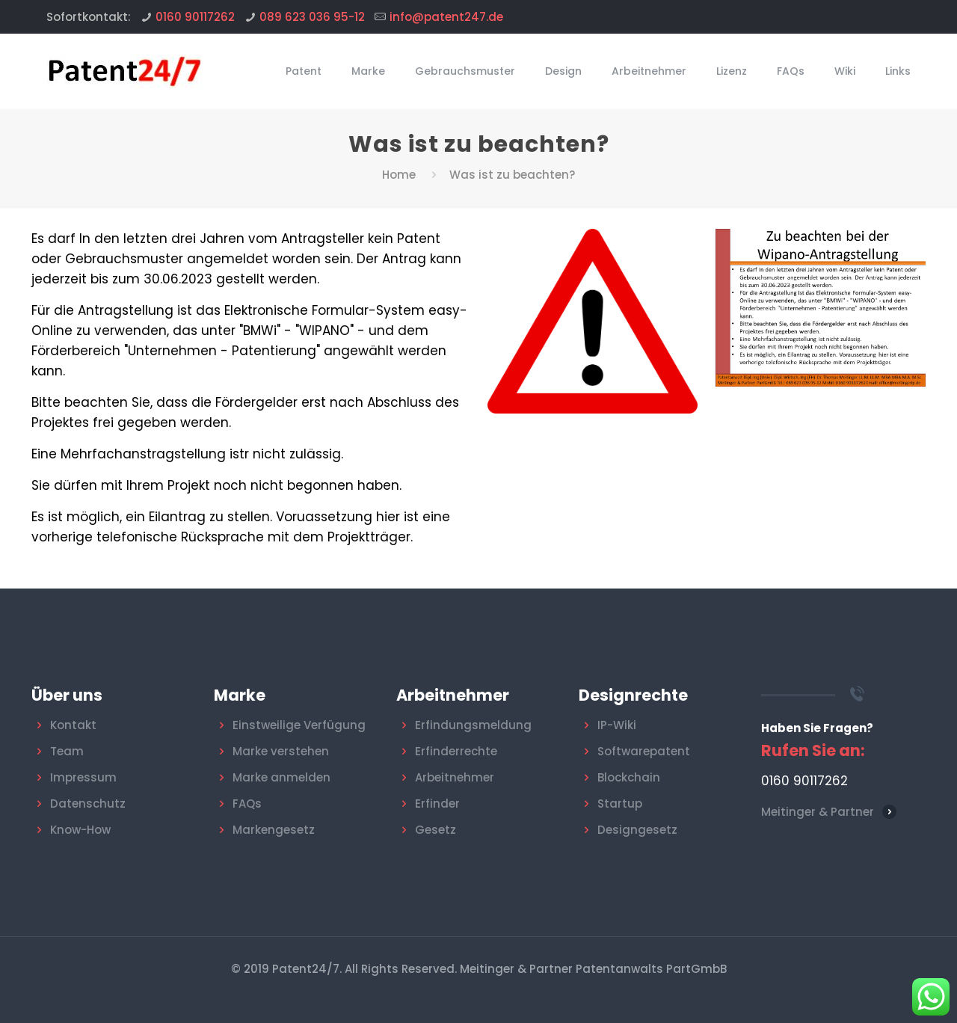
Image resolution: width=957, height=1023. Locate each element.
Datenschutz (88, 803)
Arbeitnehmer (454, 777)
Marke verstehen (281, 751)
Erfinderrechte (456, 751)
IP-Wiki (616, 725)
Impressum (83, 777)
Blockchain (628, 777)
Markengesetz (274, 830)
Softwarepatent (643, 751)
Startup (619, 803)
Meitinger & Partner (817, 812)
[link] (821, 308)
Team (67, 751)
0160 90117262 (195, 17)
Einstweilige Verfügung (299, 725)
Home (399, 174)
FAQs (247, 803)
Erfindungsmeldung (473, 725)
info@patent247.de (446, 17)
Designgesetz (637, 830)
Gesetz (435, 830)
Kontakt (73, 725)
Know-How (80, 830)
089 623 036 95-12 (312, 17)
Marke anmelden (281, 777)
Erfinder (437, 803)
